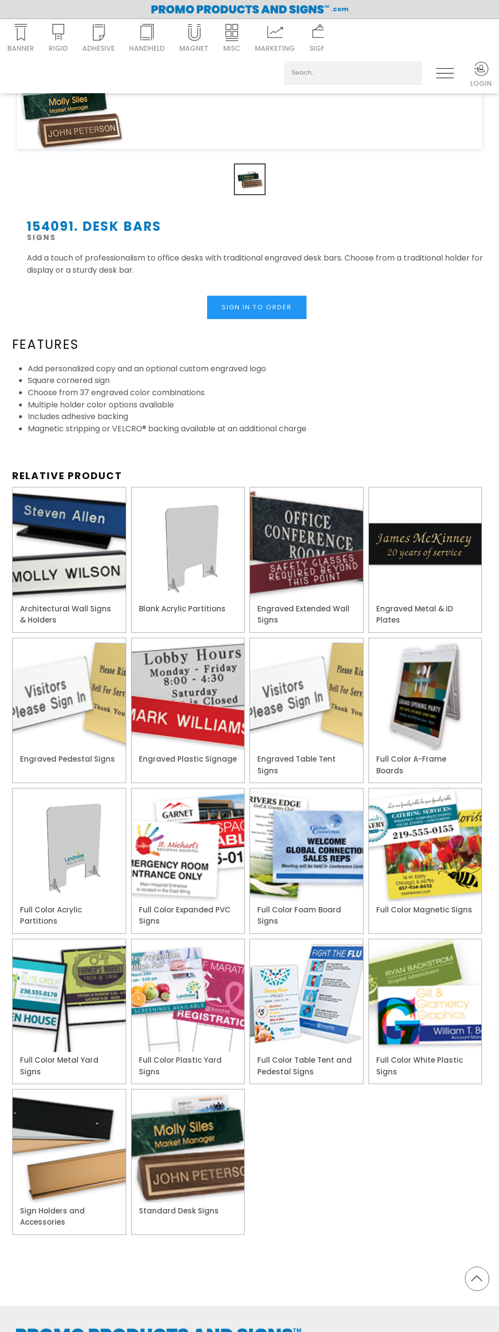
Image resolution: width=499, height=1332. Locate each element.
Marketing (275, 38)
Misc (231, 38)
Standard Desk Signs (179, 1211)
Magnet (194, 38)
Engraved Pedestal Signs (67, 759)
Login (481, 74)
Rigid (58, 38)
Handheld (147, 38)
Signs (319, 38)
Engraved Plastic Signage (188, 759)
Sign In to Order (257, 307)
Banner (20, 38)
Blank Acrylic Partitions (182, 609)
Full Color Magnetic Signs (424, 910)
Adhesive (98, 38)
